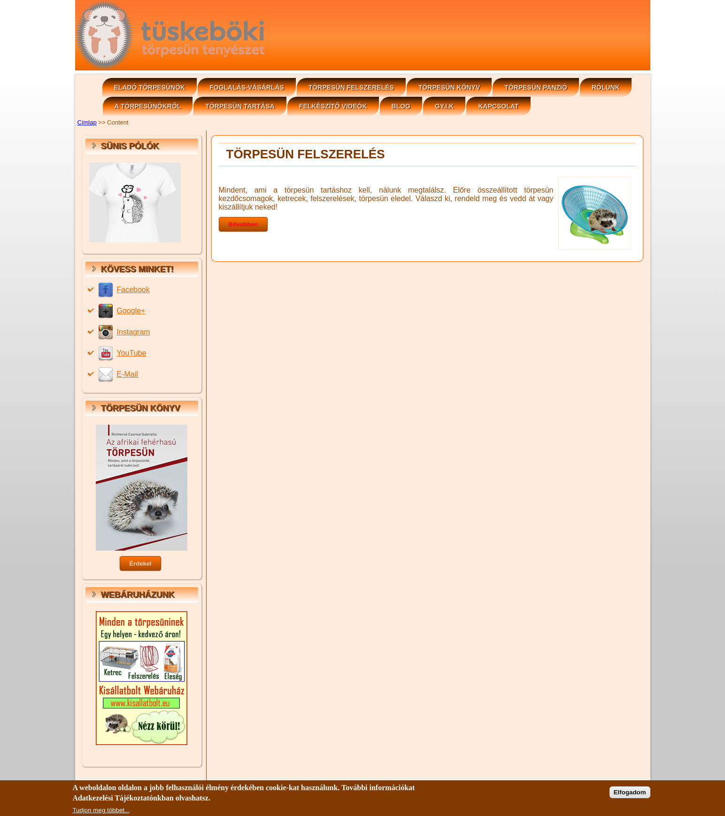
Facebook (133, 290)
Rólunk (606, 87)
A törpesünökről (148, 106)
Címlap (87, 122)
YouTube (132, 353)
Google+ (131, 311)
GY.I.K (444, 106)
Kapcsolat (498, 106)
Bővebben (243, 224)
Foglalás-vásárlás (246, 87)
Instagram (133, 332)
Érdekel (141, 563)
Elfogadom (630, 795)
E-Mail (127, 374)
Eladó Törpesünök (149, 87)
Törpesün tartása (240, 106)
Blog (401, 106)
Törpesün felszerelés (351, 87)
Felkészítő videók (333, 106)
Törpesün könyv (449, 87)
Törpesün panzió (535, 87)
